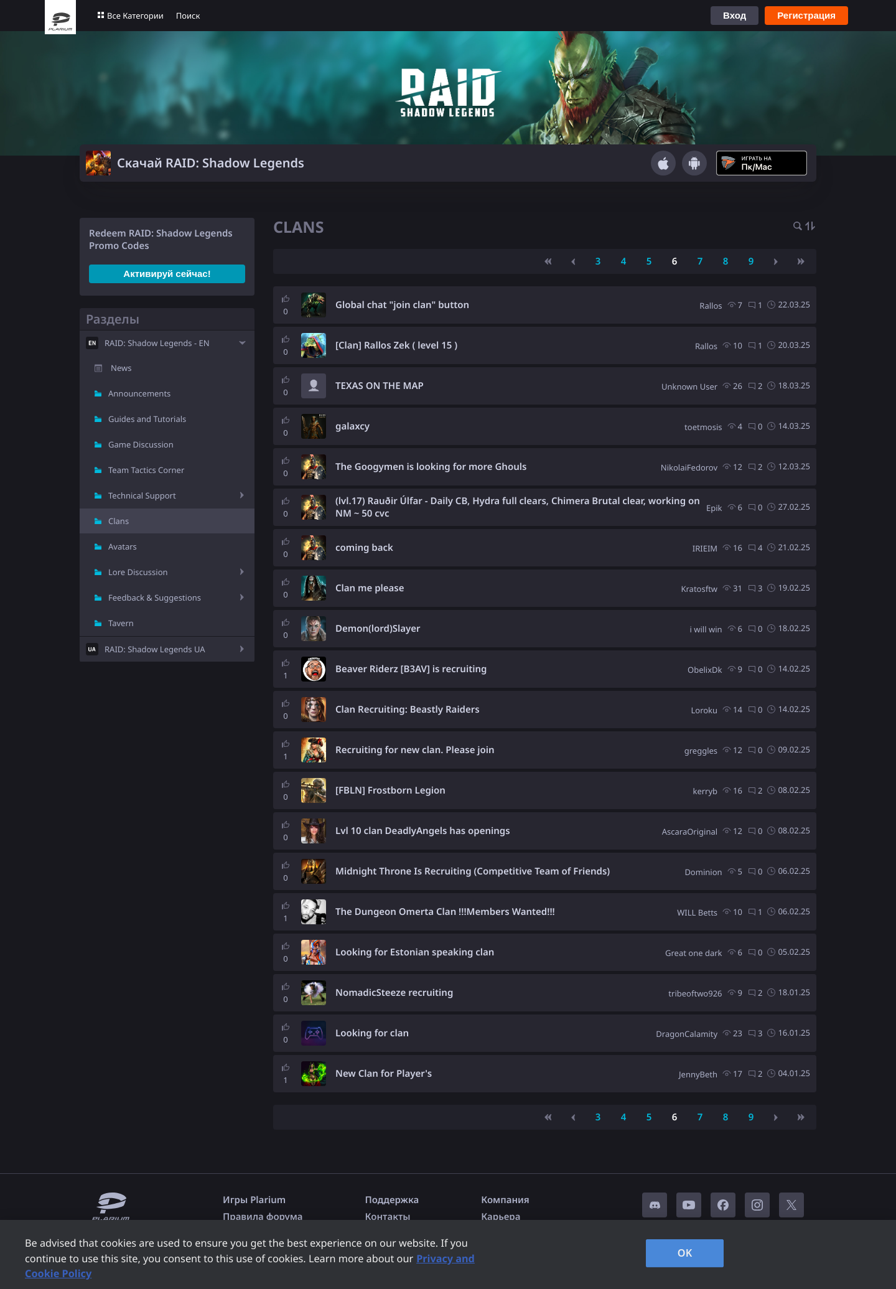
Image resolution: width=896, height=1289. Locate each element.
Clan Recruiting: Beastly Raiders (407, 709)
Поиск (188, 15)
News (121, 367)
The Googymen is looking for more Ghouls (430, 467)
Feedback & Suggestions (154, 597)
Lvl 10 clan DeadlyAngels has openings (422, 831)
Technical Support (142, 495)
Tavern (121, 623)
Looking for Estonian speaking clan (414, 952)
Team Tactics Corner (146, 470)
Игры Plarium (254, 1200)
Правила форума (263, 1217)
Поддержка (392, 1200)
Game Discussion (141, 444)
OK (685, 1253)
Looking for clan (372, 1033)
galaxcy (352, 426)
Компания (505, 1200)
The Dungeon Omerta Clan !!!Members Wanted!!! (445, 912)
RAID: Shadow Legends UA (155, 649)
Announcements (139, 393)
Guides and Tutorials (147, 418)
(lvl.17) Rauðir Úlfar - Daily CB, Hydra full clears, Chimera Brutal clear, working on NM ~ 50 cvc (517, 507)
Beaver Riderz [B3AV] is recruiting (411, 669)
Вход (734, 15)
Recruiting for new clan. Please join (415, 750)
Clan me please (369, 588)
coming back (364, 547)
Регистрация (806, 15)
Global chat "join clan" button (402, 305)
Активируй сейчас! (166, 273)
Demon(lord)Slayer (378, 628)
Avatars (122, 546)
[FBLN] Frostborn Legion (390, 790)
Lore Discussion (138, 572)
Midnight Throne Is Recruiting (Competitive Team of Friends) (472, 871)
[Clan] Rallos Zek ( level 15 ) (396, 345)
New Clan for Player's (383, 1073)
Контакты (388, 1217)
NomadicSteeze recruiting (394, 993)
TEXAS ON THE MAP (379, 386)
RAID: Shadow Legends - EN (157, 343)
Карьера (500, 1217)
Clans (118, 521)
